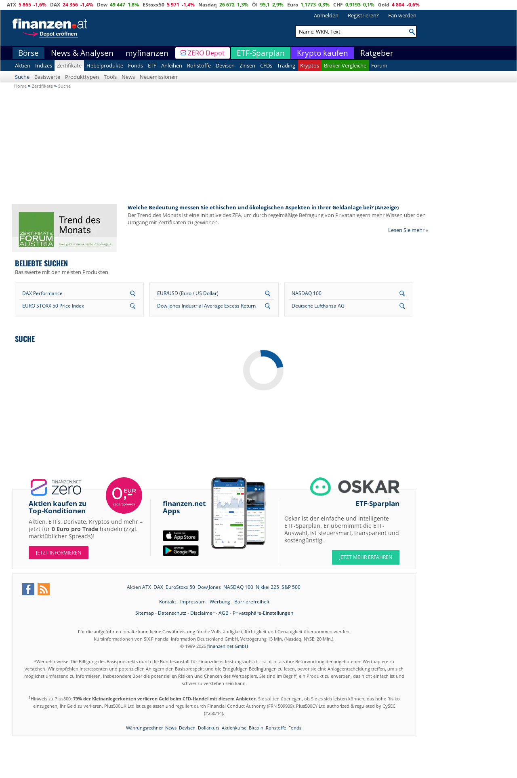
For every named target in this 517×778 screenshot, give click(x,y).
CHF (338, 5)
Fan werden (402, 15)
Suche (22, 76)
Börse (28, 53)
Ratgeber (376, 53)
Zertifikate (69, 65)
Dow (102, 5)
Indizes (43, 65)
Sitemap (144, 612)
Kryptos (309, 65)
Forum (379, 65)
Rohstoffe (199, 65)
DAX (55, 5)
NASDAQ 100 (307, 293)
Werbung (220, 601)
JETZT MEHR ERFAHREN (365, 557)
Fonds (135, 65)
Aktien (22, 65)
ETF (152, 65)
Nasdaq (207, 5)
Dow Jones (209, 587)
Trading (286, 65)
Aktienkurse (234, 728)
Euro (292, 5)
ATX (11, 5)
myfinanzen (147, 53)
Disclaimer (202, 612)
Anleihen (171, 65)
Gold (383, 5)
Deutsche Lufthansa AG (318, 305)
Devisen (225, 65)
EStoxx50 (153, 5)
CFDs (266, 65)
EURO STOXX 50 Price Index (53, 305)
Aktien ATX (139, 587)
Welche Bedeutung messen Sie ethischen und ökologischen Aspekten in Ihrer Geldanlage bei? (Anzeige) (263, 207)
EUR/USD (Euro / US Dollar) (188, 293)
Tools (110, 76)
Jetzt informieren (58, 552)
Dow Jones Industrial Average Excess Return (206, 305)
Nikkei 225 (267, 587)
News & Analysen (82, 53)
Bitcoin (256, 728)
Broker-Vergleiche (345, 65)
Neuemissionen (158, 76)
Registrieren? (363, 15)
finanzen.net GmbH (227, 646)
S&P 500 (291, 587)
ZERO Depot (206, 52)
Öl (255, 5)
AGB (224, 612)
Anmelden (326, 15)
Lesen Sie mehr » (408, 230)
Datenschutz (172, 612)
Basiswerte (47, 76)
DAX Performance (42, 293)
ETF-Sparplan (261, 53)
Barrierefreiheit (251, 601)
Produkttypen (82, 76)
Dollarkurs (208, 728)
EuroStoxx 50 (180, 587)
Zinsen (247, 65)
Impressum (193, 601)
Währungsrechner (144, 728)
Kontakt (167, 601)
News (128, 76)
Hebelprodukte (104, 65)
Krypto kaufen (322, 53)
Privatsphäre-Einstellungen (263, 612)
